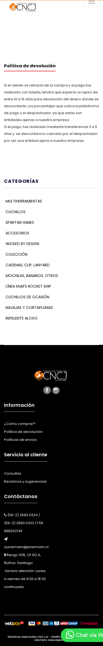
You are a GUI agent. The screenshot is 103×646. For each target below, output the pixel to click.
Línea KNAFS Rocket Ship (28, 286)
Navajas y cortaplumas (29, 307)
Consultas (12, 473)
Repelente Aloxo (22, 318)
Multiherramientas (24, 201)
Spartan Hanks (20, 222)
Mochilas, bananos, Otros (32, 275)
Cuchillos (16, 211)
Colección (16, 254)
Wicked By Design (22, 243)
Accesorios (17, 233)
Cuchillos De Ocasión (27, 297)
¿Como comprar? (19, 423)
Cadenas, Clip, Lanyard (28, 265)
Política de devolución (23, 431)
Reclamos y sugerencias (25, 481)
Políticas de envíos (20, 439)
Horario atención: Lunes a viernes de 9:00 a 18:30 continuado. (25, 578)
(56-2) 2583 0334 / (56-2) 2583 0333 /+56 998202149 (23, 522)
